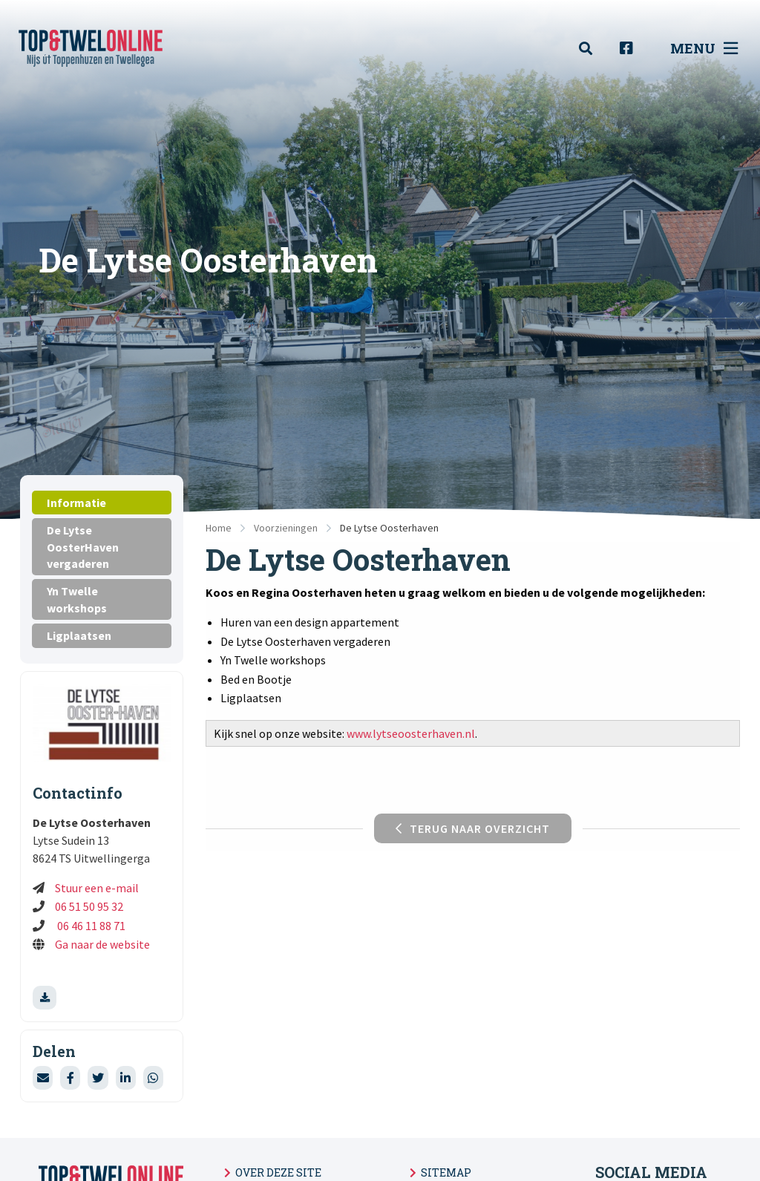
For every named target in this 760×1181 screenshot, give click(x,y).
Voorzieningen (286, 527)
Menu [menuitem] (704, 48)
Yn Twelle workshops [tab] (77, 599)
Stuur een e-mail (97, 887)
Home (219, 527)
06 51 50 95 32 (89, 906)
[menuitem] (594, 48)
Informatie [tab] (76, 502)
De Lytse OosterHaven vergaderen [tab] (83, 547)
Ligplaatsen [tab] (79, 635)
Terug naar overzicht (473, 828)
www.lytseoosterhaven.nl (411, 733)
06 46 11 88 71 (90, 925)
